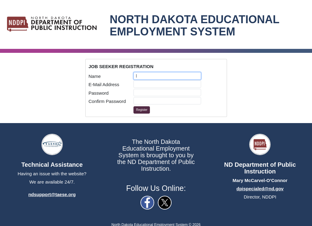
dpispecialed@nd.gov (260, 188)
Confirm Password (107, 101)
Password (99, 93)
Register (141, 109)
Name (95, 76)
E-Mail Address (104, 84)
